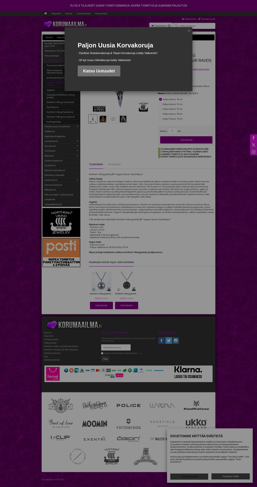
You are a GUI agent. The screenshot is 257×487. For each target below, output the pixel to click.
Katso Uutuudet (99, 70)
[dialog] (128, 59)
